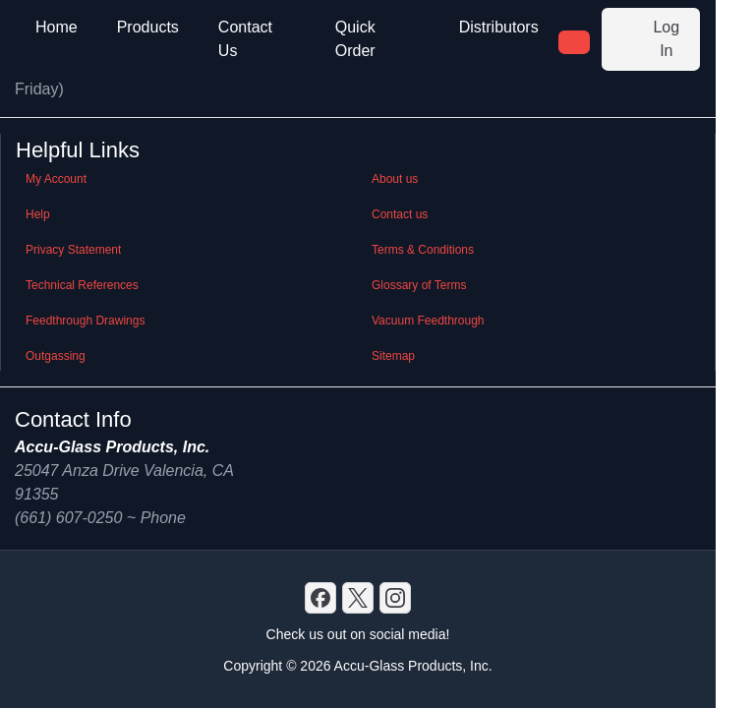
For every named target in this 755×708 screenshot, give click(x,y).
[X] (358, 598)
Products (148, 27)
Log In (646, 39)
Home (56, 27)
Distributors (499, 27)
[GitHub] (395, 598)
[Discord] (320, 598)
